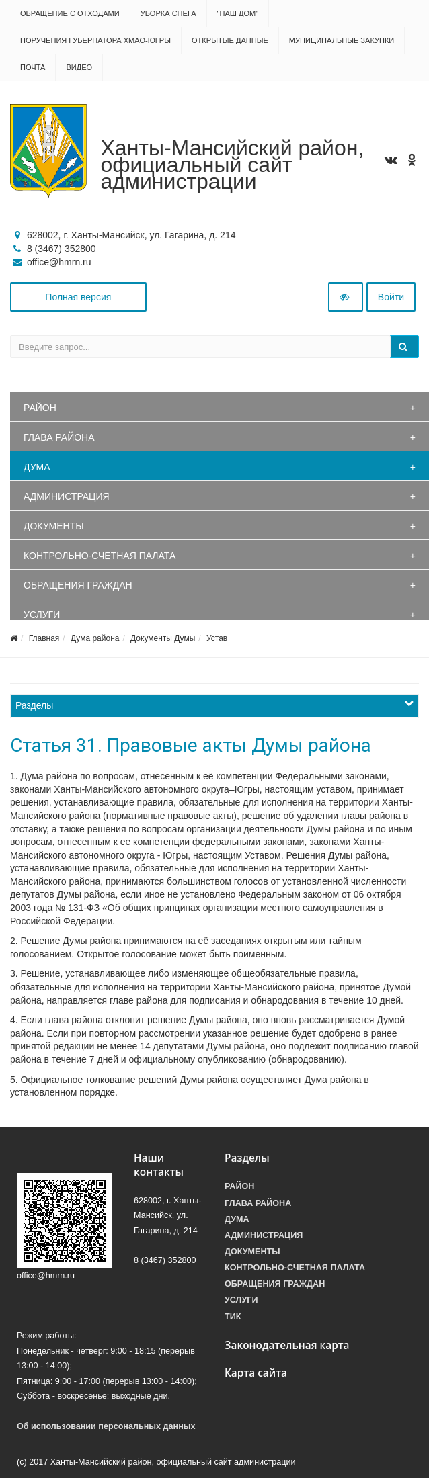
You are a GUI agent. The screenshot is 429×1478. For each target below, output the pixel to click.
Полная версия (78, 297)
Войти (391, 297)
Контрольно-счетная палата (100, 555)
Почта (32, 67)
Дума (37, 467)
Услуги (42, 614)
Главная (44, 638)
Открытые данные (230, 40)
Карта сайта (256, 1373)
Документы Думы (162, 638)
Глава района (59, 437)
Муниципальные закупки (341, 40)
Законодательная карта (287, 1345)
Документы (54, 526)
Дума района (95, 638)
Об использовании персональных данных (106, 1426)
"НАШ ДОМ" (238, 13)
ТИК (233, 1316)
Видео (79, 67)
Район (40, 407)
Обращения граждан (78, 585)
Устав (216, 638)
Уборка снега (168, 13)
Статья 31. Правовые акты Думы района (190, 745)
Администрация (67, 496)
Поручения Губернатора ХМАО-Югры (95, 40)
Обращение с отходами (70, 13)
